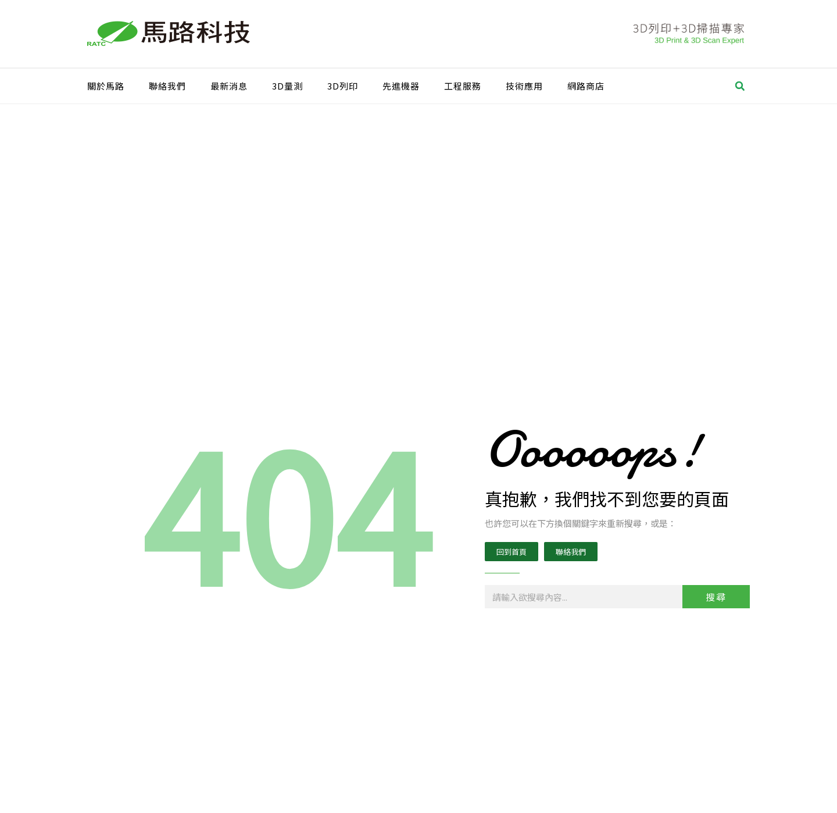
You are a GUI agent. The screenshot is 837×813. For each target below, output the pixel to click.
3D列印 (342, 86)
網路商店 (585, 86)
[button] (740, 86)
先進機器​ (401, 86)
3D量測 (287, 86)
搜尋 (716, 597)
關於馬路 (105, 86)
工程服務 (462, 86)
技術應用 (524, 86)
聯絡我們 (167, 86)
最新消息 (229, 86)
